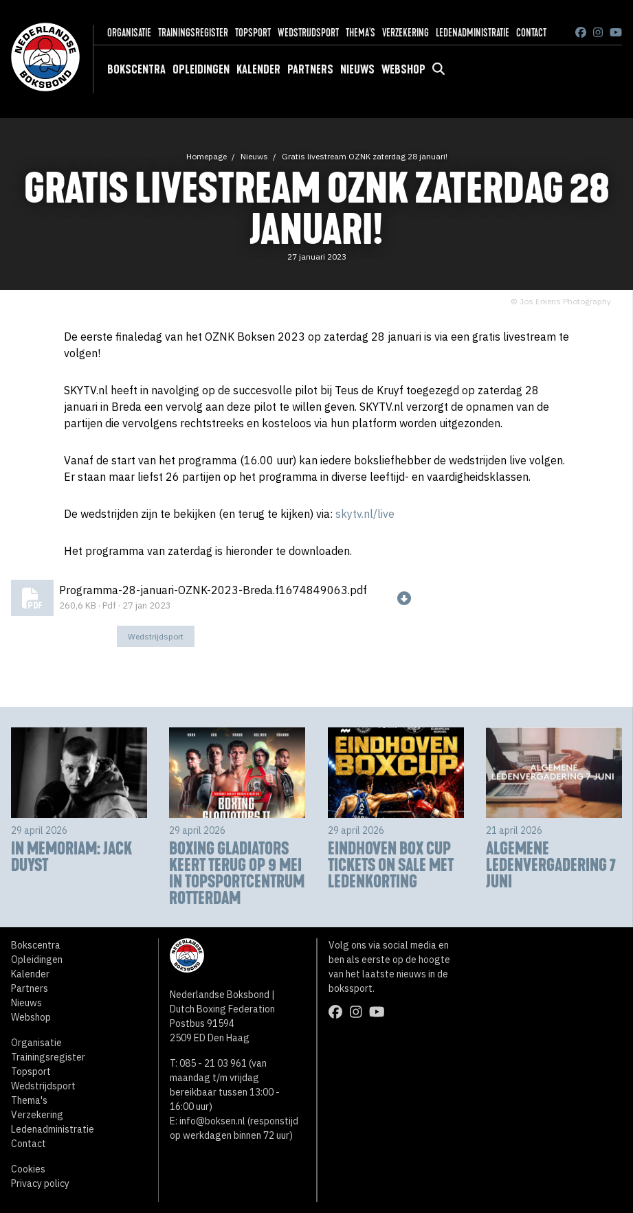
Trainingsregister (193, 32)
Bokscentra (136, 69)
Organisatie (129, 32)
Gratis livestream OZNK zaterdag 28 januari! (364, 156)
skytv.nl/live (365, 514)
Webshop (403, 69)
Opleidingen (201, 69)
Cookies (28, 1169)
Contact (531, 32)
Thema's (360, 32)
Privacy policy (40, 1183)
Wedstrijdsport (308, 32)
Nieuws (357, 69)
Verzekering (405, 32)
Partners (310, 69)
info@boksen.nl (212, 1121)
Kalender (258, 69)
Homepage (206, 156)
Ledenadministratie (472, 32)
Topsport (253, 32)
